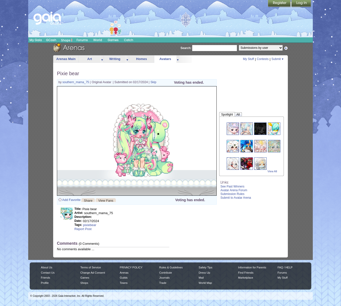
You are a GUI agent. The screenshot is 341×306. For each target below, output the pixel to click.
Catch (128, 40)
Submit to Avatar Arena (235, 197)
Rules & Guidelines (171, 267)
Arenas (124, 272)
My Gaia (35, 40)
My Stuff (248, 59)
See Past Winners (232, 186)
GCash (51, 40)
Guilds (124, 277)
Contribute (165, 272)
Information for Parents (252, 267)
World (97, 40)
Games (113, 40)
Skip (153, 82)
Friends (45, 277)
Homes (141, 59)
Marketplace (245, 277)
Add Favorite (71, 200)
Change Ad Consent (92, 272)
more (102, 59)
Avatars (165, 59)
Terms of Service (90, 267)
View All (272, 171)
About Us (46, 267)
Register (279, 3)
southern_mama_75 (76, 82)
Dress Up (204, 272)
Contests (263, 59)
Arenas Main (65, 59)
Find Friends (245, 272)
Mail (201, 277)
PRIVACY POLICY (131, 267)
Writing (115, 59)
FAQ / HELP (285, 267)
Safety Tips (205, 267)
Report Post (83, 229)
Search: (185, 48)
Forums (82, 40)
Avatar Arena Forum (233, 190)
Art (89, 59)
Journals (164, 277)
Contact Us (48, 272)
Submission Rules (232, 194)
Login (301, 3)
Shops (66, 40)
